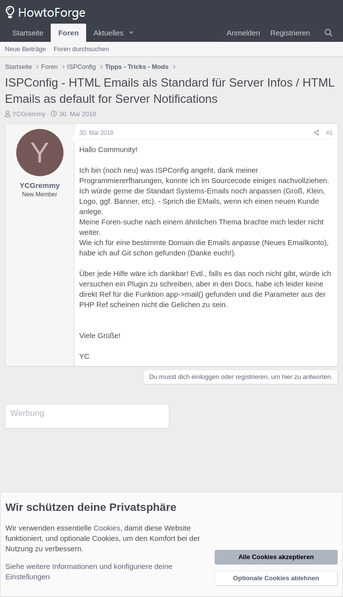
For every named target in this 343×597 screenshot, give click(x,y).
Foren (68, 33)
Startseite (27, 33)
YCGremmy (29, 114)
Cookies (107, 528)
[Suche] (328, 33)
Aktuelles (109, 33)
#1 (329, 132)
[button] (131, 33)
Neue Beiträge (25, 49)
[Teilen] (317, 133)
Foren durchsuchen (81, 49)
